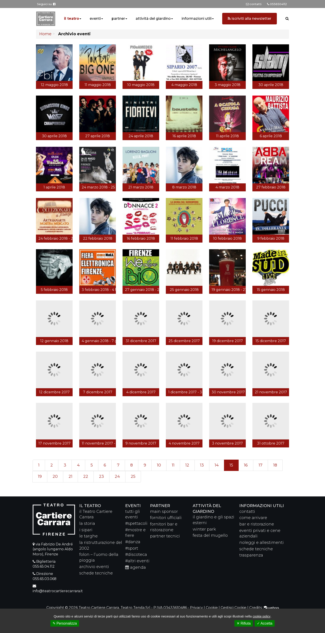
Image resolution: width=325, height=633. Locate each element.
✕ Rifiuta (244, 623)
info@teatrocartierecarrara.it (58, 591)
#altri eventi (137, 561)
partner (118, 18)
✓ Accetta (264, 623)
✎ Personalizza (65, 623)
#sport (131, 548)
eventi (95, 18)
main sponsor (164, 511)
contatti (247, 511)
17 (260, 465)
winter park (204, 529)
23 (101, 476)
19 (40, 476)
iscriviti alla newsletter (249, 18)
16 (246, 465)
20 (55, 476)
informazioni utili (197, 18)
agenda (135, 567)
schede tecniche (96, 573)
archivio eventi (94, 566)
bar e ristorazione (256, 524)
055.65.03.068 (44, 579)
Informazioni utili (261, 505)
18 (275, 465)
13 (202, 465)
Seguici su (46, 4)
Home (45, 33)
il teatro (71, 18)
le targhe (88, 536)
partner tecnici (165, 536)
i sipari (85, 529)
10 (159, 465)
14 (217, 465)
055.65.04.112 (44, 566)
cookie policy (261, 616)
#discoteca (136, 554)
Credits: (264, 608)
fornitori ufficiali (166, 517)
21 (70, 476)
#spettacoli (136, 523)
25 (133, 476)
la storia (87, 523)
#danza (132, 541)
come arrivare (253, 517)
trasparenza (251, 555)
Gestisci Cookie (233, 608)
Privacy (196, 608)
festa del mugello (210, 535)
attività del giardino (153, 18)
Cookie (212, 608)
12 (187, 465)
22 (85, 476)
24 (117, 476)
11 (173, 465)
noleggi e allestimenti (261, 542)
